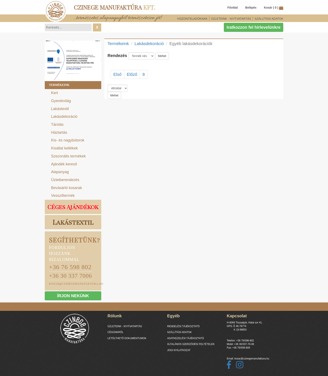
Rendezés (117, 55)
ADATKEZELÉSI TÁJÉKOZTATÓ (185, 338)
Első (117, 74)
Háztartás (59, 132)
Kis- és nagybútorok (67, 140)
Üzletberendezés (65, 180)
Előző (132, 74)
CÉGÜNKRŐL (115, 332)
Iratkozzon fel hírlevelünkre (254, 27)
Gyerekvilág (61, 101)
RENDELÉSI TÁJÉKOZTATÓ (183, 326)
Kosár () (273, 7)
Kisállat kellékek (64, 148)
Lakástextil (60, 109)
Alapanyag (60, 172)
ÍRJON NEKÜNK (73, 295)
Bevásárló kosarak (66, 188)
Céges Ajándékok (73, 207)
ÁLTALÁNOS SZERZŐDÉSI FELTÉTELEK (191, 344)
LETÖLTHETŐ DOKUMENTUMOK (127, 338)
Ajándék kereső (64, 164)
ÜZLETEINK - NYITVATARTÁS (231, 18)
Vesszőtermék (63, 195)
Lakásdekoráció (64, 116)
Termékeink (59, 85)
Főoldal (232, 7)
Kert (54, 93)
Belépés (250, 7)
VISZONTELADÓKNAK (192, 18)
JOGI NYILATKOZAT (179, 350)
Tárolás (57, 124)
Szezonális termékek (68, 156)
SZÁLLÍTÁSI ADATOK (269, 18)
